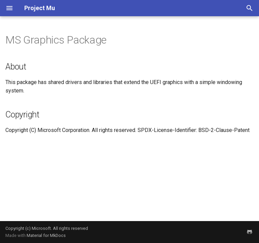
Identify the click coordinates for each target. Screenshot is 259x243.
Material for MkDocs (46, 235)
